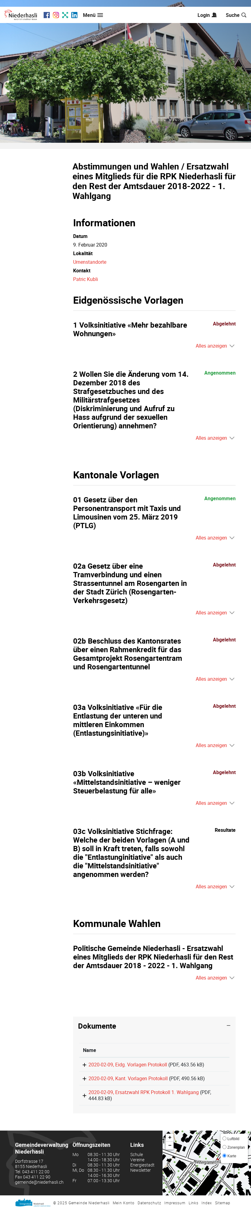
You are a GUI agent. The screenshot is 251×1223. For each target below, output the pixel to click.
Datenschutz (149, 1215)
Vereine (137, 1173)
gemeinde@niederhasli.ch (39, 1195)
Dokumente (97, 1026)
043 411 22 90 (36, 1190)
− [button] (170, 1159)
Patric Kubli (85, 279)
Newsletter (140, 1183)
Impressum (175, 1215)
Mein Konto (124, 1215)
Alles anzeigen (211, 345)
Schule (136, 1167)
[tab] (154, 1026)
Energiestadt (142, 1178)
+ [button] (170, 1151)
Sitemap (222, 1215)
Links (193, 1215)
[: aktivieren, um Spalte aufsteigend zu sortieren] (208, 1050)
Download (208, 1068)
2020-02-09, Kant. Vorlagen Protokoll (122, 1084)
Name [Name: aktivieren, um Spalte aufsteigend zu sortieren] (89, 1050)
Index (207, 1215)
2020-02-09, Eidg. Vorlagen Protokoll (122, 1064)
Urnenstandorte (89, 262)
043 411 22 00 (35, 1185)
